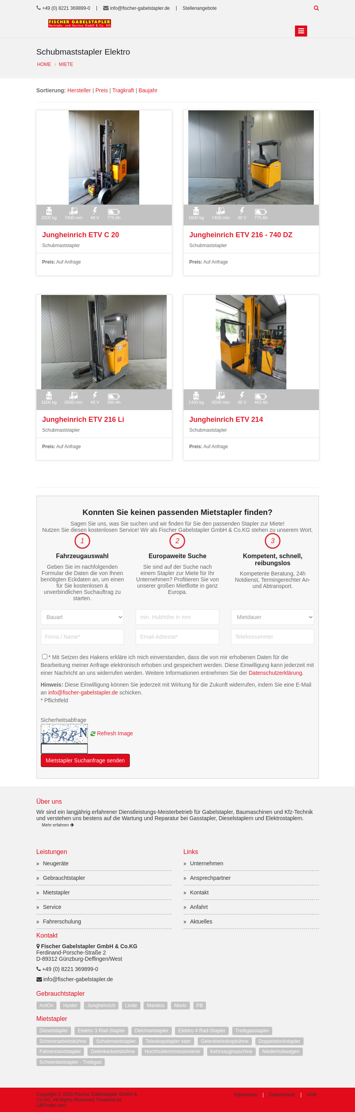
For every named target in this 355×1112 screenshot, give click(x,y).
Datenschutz (282, 1094)
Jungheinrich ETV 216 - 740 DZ (241, 235)
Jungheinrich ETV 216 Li (83, 419)
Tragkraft (123, 90)
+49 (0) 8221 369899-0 (66, 8)
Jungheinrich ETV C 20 (80, 235)
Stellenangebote (200, 8)
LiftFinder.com (51, 1105)
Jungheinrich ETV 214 (226, 419)
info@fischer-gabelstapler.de (140, 8)
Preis (101, 90)
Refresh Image (115, 733)
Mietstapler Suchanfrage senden (85, 760)
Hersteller (79, 90)
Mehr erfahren (58, 825)
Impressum (245, 1094)
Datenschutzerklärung (275, 673)
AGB (312, 1094)
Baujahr (147, 90)
